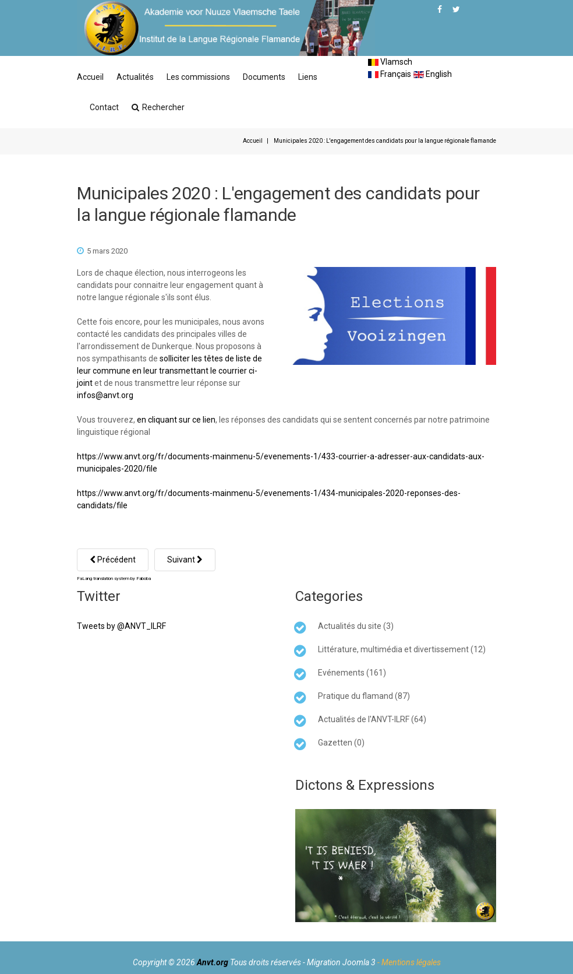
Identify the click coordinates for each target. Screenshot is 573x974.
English (432, 74)
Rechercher (158, 107)
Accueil (90, 77)
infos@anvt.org (105, 395)
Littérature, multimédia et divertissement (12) (402, 649)
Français (389, 74)
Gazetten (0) (341, 742)
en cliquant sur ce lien (176, 419)
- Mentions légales (409, 962)
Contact (104, 107)
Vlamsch (390, 61)
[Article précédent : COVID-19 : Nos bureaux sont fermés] (112, 559)
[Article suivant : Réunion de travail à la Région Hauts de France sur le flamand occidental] (184, 559)
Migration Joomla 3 (341, 962)
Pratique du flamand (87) (364, 696)
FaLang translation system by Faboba (114, 578)
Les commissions (198, 77)
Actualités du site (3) (356, 626)
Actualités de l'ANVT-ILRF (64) (372, 719)
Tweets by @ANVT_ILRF (121, 626)
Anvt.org (212, 962)
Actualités (135, 77)
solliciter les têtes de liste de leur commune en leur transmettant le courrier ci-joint (169, 371)
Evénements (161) (352, 672)
